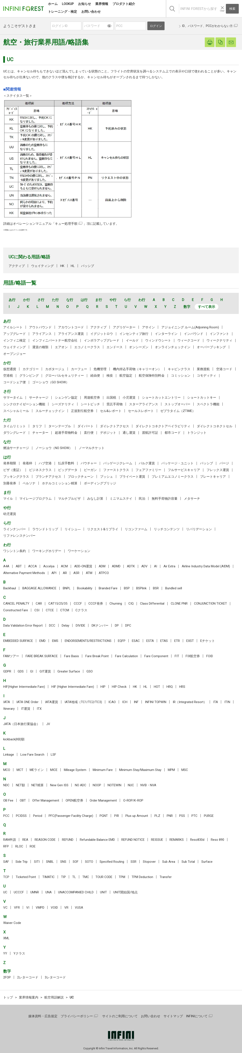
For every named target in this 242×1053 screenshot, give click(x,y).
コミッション (180, 376)
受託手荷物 (114, 404)
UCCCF (19, 892)
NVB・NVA (148, 785)
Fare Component (156, 656)
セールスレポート (141, 411)
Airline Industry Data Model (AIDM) (206, 566)
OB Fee (8, 800)
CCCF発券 (95, 603)
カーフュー (79, 369)
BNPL (67, 588)
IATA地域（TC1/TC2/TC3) (83, 702)
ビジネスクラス (40, 470)
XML (6, 938)
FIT (177, 656)
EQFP (121, 641)
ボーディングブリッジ (100, 483)
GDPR (7, 671)
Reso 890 (217, 840)
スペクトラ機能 (208, 404)
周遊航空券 (92, 397)
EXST (190, 641)
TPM (122, 877)
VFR (17, 907)
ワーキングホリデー (46, 551)
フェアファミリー (148, 470)
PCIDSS (21, 816)
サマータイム (13, 397)
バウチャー (89, 463)
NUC (131, 785)
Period (37, 816)
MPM (171, 770)
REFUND (67, 840)
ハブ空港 (45, 463)
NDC (6, 785)
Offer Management (45, 800)
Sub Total (188, 862)
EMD (42, 641)
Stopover (149, 862)
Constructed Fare (15, 610)
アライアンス (42, 334)
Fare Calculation (126, 656)
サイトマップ (173, 1016)
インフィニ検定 (14, 340)
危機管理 (100, 369)
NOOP (97, 785)
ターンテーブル (59, 426)
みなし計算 (95, 499)
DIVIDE (80, 625)
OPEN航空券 (74, 800)
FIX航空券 (193, 656)
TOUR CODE (104, 877)
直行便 (89, 433)
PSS (182, 816)
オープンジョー (14, 354)
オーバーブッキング (211, 347)
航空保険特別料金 (152, 376)
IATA (6, 702)
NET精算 (37, 785)
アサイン (148, 327)
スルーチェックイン (50, 411)
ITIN (227, 702)
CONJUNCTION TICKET (210, 603)
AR (65, 573)
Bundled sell (173, 588)
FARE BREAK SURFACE (42, 656)
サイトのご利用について (120, 1016)
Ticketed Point (26, 877)
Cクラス (81, 610)
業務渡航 (203, 369)
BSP (127, 588)
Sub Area (168, 862)
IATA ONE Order (27, 702)
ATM (89, 573)
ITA (215, 702)
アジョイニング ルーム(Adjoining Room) (190, 327)
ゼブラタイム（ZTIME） (177, 411)
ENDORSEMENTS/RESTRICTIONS (88, 641)
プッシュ (106, 477)
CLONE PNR (179, 603)
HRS (182, 687)
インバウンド (193, 334)
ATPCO (104, 573)
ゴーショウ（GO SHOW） (50, 382)
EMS (55, 641)
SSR (133, 862)
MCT (20, 770)
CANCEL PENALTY (16, 603)
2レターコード (27, 977)
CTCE (50, 610)
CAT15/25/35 (57, 603)
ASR (76, 573)
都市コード (173, 433)
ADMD (116, 566)
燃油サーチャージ (16, 448)
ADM (102, 566)
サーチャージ (38, 397)
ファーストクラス (116, 470)
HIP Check (119, 687)
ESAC (136, 641)
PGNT (104, 816)
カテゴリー (31, 369)
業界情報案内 (28, 997)
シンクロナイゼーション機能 (24, 404)
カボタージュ (55, 369)
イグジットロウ (101, 334)
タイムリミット (14, 426)
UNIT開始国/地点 (125, 892)
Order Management (103, 800)
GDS (21, 671)
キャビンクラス (179, 369)
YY (5, 953)
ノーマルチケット (92, 448)
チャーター (40, 433)
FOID (209, 656)
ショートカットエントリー (161, 397)
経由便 (95, 376)
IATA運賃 (51, 702)
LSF (53, 755)
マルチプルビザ (69, 499)
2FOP (7, 977)
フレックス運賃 (218, 470)
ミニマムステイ (121, 499)
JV (48, 724)
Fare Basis (71, 656)
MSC (184, 770)
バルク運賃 (147, 463)
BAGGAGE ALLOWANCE (39, 588)
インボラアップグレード (101, 340)
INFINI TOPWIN (155, 702)
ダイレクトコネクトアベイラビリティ (163, 426)
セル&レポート (111, 411)
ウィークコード (188, 340)
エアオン (61, 347)
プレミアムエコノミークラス (173, 477)
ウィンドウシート (158, 340)
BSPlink (141, 588)
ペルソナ (29, 483)
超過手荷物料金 (66, 433)
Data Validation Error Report (23, 625)
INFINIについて (197, 1016)
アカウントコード (71, 327)
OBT (23, 800)
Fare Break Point (97, 656)
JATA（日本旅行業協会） (21, 724)
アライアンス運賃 (71, 334)
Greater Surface (68, 671)
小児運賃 (129, 397)
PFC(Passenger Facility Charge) (71, 816)
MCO (6, 770)
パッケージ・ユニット (177, 463)
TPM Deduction (142, 877)
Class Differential (152, 603)
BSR (156, 588)
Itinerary (9, 709)
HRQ (169, 687)
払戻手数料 (66, 463)
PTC (194, 816)
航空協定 (125, 376)
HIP (102, 687)
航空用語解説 (54, 997)
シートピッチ (90, 404)
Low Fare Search (32, 755)
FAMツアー (11, 656)
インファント (219, 334)
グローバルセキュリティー (64, 376)
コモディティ (206, 376)
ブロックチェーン (81, 477)
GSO (89, 671)
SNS (63, 862)
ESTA (150, 641)
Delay (65, 625)
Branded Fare (108, 588)
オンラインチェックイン (172, 347)
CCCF (78, 603)
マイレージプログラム (35, 499)
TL (74, 877)
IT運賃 (25, 709)
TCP (6, 877)
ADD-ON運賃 (83, 566)
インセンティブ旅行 (133, 334)
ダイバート (85, 426)
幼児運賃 (9, 514)
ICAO (112, 702)
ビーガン (90, 470)
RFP (6, 846)
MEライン (37, 770)
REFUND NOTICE (133, 840)
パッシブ (87, 266)
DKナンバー (100, 625)
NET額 (20, 785)
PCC (6, 816)
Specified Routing (112, 862)
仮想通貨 (9, 369)
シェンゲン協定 (66, 397)
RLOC (19, 846)
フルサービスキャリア (184, 470)
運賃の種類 (40, 347)
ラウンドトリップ (45, 529)
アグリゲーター (124, 327)
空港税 (8, 376)
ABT (19, 566)
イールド (132, 340)
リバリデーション (199, 529)
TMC (85, 877)
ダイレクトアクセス (114, 426)
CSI (36, 610)
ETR (177, 641)
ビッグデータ (67, 470)
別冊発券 (9, 483)
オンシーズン (138, 347)
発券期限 (9, 463)
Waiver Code (12, 923)
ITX (39, 709)
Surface (207, 862)
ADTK (131, 566)
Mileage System (75, 770)
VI (27, 907)
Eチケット (207, 641)
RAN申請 (9, 840)
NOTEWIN (114, 785)
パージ (224, 463)
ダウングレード (14, 433)
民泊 (142, 499)
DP (117, 625)
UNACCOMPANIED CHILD (76, 892)
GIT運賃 (45, 671)
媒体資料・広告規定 (42, 1016)
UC (5, 892)
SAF (6, 862)
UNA (48, 892)
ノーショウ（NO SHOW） (53, 448)
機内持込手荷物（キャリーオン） (137, 369)
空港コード (224, 369)
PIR (116, 816)
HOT (157, 687)
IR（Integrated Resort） (190, 702)
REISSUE (157, 840)
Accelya (48, 566)
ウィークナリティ (219, 340)
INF (136, 702)
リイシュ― (73, 529)
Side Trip (21, 862)
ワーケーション (79, 551)
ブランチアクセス (48, 477)
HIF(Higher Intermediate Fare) (24, 687)
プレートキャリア (213, 477)
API (53, 573)
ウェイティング (42, 266)
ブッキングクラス (16, 477)
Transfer (166, 877)
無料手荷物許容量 (164, 499)
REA (25, 840)
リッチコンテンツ (167, 529)
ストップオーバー (177, 404)
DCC (52, 625)
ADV (144, 566)
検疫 (109, 376)
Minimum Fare (103, 770)
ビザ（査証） (13, 470)
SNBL (50, 862)
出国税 (111, 397)
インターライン (166, 334)
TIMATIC (48, 877)
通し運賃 (129, 433)
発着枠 (27, 463)
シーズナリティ (63, 404)
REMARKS (177, 840)
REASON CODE (45, 840)
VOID (54, 907)
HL (73, 266)
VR (66, 907)
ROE (32, 846)
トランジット (197, 433)
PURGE (209, 816)
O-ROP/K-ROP (133, 800)
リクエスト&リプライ (102, 529)
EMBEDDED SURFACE (18, 641)
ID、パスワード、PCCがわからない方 (207, 26)
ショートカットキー (201, 397)
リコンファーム (136, 529)
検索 (232, 8)
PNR (170, 816)
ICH (124, 702)
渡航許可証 (150, 433)
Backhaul (9, 588)
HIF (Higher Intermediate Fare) (72, 687)
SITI (37, 862)
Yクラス (19, 953)
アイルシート (13, 327)
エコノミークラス (87, 347)
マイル (8, 499)
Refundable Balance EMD (97, 840)
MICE (53, 770)
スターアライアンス (143, 404)
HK (62, 266)
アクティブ (17, 266)
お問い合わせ (150, 1016)
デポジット (108, 433)
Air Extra (169, 566)
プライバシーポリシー (77, 1016)
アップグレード (14, 334)
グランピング (29, 376)
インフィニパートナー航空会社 (54, 340)
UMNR (34, 892)
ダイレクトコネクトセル (214, 426)
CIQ (131, 603)
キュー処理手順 (66, 224)
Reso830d (197, 840)
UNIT (103, 892)
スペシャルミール (16, 411)
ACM (64, 566)
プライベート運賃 (132, 477)
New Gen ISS (59, 785)
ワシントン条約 (14, 551)
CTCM (64, 610)
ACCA (32, 566)
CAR (39, 603)
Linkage (8, 755)
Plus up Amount (136, 816)
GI (31, 671)
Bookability (84, 588)
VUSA (79, 907)
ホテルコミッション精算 (59, 483)
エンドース (114, 347)
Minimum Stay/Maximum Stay (140, 770)
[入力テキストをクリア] (222, 8)
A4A (6, 566)
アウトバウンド (40, 327)
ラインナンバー (14, 529)
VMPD (40, 907)
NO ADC (80, 785)
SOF (76, 862)
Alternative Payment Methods (24, 573)
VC (5, 907)
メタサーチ (192, 499)
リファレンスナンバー (19, 536)
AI (155, 566)
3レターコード (55, 977)
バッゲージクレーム (117, 463)
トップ (8, 997)
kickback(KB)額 (14, 739)
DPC (128, 625)
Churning (115, 603)
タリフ (37, 426)
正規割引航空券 (82, 411)
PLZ (157, 816)
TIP (63, 877)
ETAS (164, 641)
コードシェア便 (14, 382)
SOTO (89, 862)
